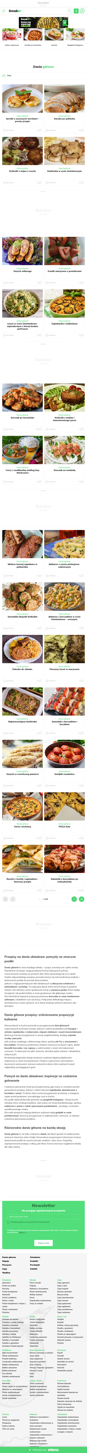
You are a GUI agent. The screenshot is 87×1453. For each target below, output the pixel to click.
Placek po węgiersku (10, 1412)
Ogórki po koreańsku (65, 1399)
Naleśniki (6, 1287)
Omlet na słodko (9, 1278)
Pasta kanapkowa (9, 1284)
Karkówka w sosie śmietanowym (64, 171)
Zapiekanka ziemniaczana (68, 1415)
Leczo (4, 1409)
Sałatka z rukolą (9, 1326)
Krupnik (60, 1314)
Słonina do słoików (65, 1402)
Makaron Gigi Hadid (38, 1433)
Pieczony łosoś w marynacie (64, 669)
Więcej (21, 1232)
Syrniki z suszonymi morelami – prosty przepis (22, 120)
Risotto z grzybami (65, 1320)
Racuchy (5, 1281)
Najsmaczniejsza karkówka (22, 721)
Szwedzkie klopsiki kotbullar (22, 616)
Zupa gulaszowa (64, 1296)
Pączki (60, 1345)
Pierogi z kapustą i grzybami (41, 1360)
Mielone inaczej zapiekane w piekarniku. (22, 565)
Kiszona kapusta (64, 1376)
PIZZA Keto (64, 826)
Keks (32, 1369)
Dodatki (6, 1261)
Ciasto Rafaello (36, 1323)
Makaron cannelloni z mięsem (42, 1442)
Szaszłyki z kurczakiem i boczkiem (64, 722)
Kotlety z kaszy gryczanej (67, 1317)
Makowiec (34, 1326)
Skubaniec (34, 1338)
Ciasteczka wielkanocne (12, 1354)
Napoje (60, 1257)
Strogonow (6, 1415)
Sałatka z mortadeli (10, 1332)
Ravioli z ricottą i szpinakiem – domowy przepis (23, 880)
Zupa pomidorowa (65, 1302)
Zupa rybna (34, 1348)
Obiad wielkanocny (10, 1348)
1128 (46, 899)
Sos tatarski (7, 1366)
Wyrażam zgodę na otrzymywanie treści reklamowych (28, 1222)
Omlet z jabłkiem (9, 1290)
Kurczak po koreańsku (22, 417)
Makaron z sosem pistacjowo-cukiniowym (64, 565)
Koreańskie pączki (64, 1363)
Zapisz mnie (43, 1243)
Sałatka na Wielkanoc (11, 1329)
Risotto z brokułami (65, 1323)
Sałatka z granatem (10, 1335)
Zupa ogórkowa (63, 1299)
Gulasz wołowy (8, 1418)
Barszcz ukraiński (64, 1284)
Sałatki (33, 1265)
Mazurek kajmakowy (38, 1379)
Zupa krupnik (62, 1281)
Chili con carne (8, 1421)
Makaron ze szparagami (12, 1382)
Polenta (60, 1335)
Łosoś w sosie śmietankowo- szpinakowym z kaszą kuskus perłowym (22, 326)
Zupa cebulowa (63, 1305)
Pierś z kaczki (35, 1275)
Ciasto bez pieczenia (38, 1329)
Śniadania (35, 1257)
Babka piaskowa (9, 1363)
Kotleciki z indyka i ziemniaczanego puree (64, 419)
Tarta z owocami (37, 1376)
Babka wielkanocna (10, 1357)
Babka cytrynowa (9, 1360)
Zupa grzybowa (36, 1351)
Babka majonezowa (38, 1382)
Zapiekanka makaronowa (40, 1293)
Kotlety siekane (36, 1287)
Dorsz (32, 1290)
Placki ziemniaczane (38, 1284)
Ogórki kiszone (63, 1382)
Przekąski (62, 1261)
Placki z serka (8, 1293)
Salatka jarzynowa (10, 1323)
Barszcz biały (63, 1287)
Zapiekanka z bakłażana (65, 323)
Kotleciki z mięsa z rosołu (22, 171)
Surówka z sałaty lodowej (13, 1314)
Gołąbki (60, 1311)
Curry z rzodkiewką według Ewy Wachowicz (22, 471)
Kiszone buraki (63, 1390)
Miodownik (34, 1335)
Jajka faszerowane (10, 1345)
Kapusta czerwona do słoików (69, 1393)
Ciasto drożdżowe (37, 1314)
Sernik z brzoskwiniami (11, 1388)
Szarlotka (34, 1317)
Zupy (4, 1265)
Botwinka (6, 1376)
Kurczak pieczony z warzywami (70, 1329)
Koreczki (60, 1360)
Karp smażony (36, 1357)
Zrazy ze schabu (36, 1296)
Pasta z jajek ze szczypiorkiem (14, 1379)
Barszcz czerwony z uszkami (41, 1345)
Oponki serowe (63, 1351)
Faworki (60, 1348)
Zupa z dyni (62, 1278)
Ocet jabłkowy (63, 1379)
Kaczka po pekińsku (64, 118)
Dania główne (22, 116)
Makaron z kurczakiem (39, 1281)
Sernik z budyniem (37, 1311)
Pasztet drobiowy (9, 1351)
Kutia (32, 1366)
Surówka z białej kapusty (12, 1338)
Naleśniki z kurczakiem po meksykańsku (64, 880)
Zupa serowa (62, 1293)
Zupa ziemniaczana (65, 1290)
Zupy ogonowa (63, 1275)
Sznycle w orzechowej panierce (22, 774)
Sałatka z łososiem (10, 1317)
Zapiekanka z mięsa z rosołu (69, 1421)
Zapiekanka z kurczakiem (68, 1412)
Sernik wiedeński (9, 1390)
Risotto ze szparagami (66, 1326)
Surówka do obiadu (10, 1311)
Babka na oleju (36, 1320)
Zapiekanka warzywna (66, 1418)
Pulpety (33, 1278)
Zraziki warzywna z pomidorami (64, 271)
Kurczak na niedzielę (64, 470)
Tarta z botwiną (22, 826)
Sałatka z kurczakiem (11, 1320)
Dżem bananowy (64, 1396)
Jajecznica (6, 1275)
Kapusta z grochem (38, 1354)
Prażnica (5, 1305)
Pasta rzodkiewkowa (11, 1385)
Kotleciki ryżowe (64, 1332)
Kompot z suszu (36, 1363)
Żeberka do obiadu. (22, 669)
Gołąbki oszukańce (64, 774)
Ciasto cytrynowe (37, 1332)
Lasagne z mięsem (65, 1424)
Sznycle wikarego (22, 271)
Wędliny (61, 1265)
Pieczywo (34, 1261)
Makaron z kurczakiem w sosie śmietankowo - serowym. (64, 618)
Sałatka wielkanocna (11, 1369)
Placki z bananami (10, 1302)
